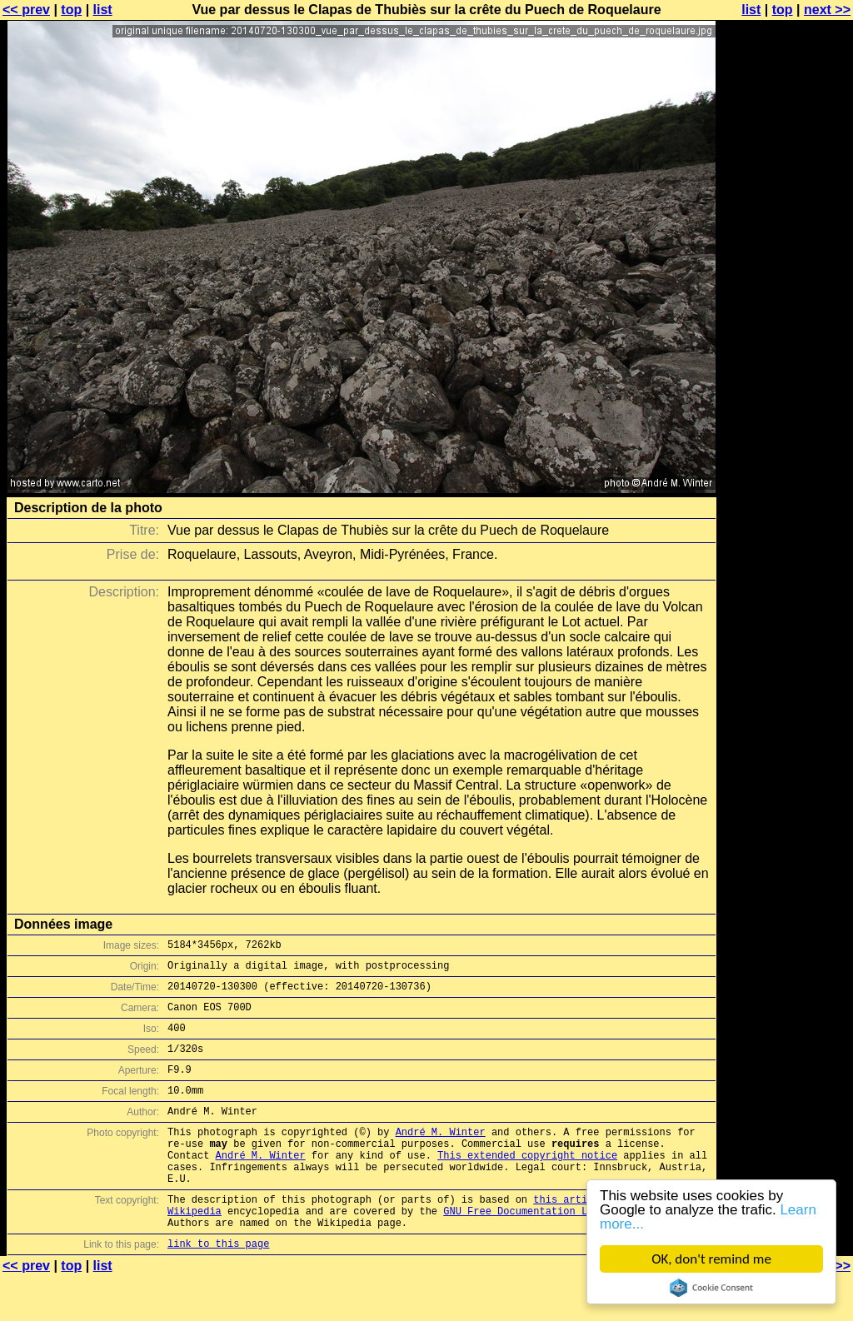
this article (569, 1236)
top (71, 9)
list (102, 9)
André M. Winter (441, 1156)
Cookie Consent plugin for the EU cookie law (711, 1288)
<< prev (26, 9)
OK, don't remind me (711, 1259)
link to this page (218, 1288)
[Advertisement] (785, 412)
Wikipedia (194, 1251)
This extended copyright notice (527, 1185)
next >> (827, 9)
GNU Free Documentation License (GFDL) (554, 1251)
